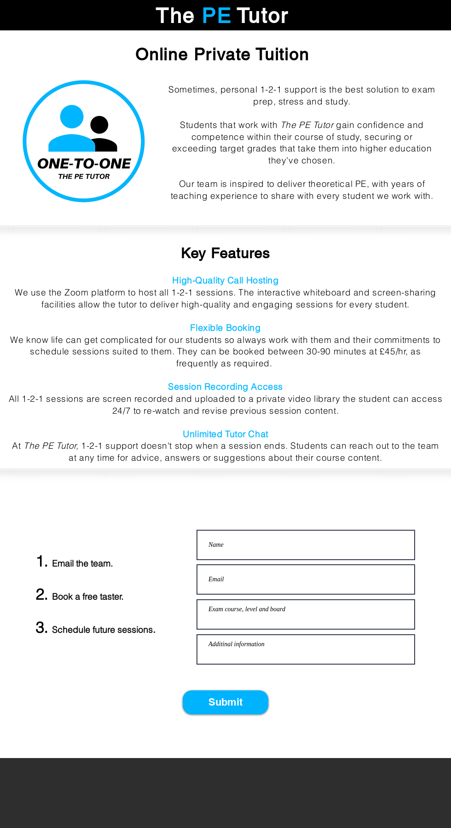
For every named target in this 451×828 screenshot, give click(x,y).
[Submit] (225, 702)
